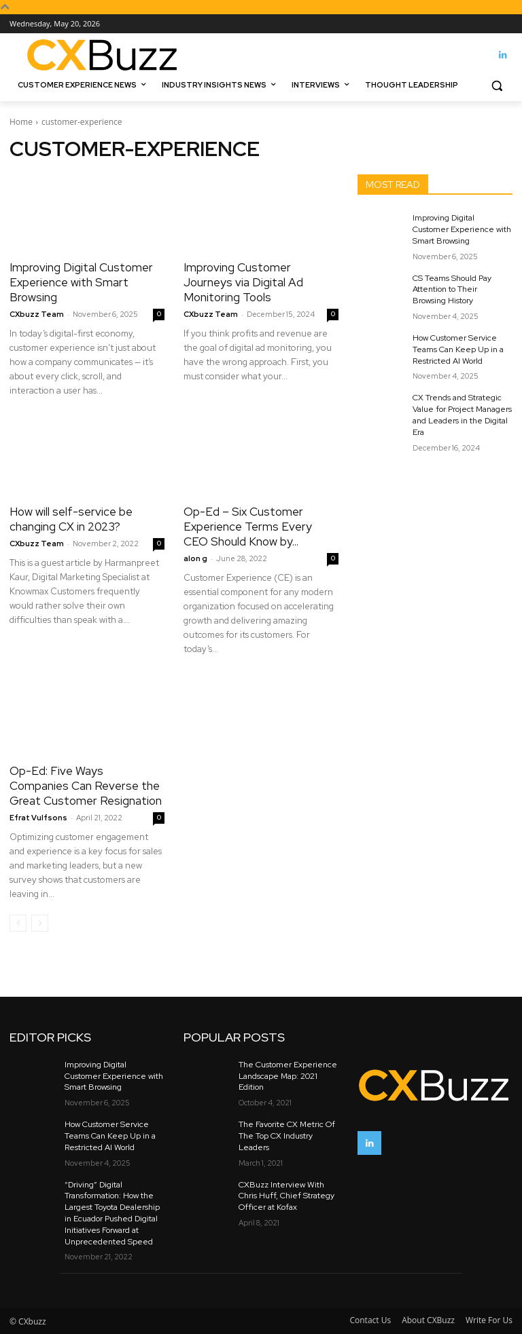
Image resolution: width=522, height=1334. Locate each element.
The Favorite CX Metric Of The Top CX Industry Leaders (287, 1136)
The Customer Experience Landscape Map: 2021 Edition (288, 1076)
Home (21, 122)
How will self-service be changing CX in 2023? (71, 519)
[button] (496, 85)
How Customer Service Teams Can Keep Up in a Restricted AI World (458, 349)
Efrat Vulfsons (38, 817)
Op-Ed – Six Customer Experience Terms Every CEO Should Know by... (248, 526)
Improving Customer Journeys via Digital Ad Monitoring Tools (243, 282)
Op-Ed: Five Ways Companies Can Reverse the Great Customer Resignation (86, 785)
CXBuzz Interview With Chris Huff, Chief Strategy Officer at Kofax (286, 1196)
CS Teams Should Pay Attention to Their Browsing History (452, 290)
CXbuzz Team (37, 314)
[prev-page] (18, 923)
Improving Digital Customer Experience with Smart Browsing (81, 282)
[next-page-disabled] (39, 923)
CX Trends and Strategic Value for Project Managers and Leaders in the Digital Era (462, 414)
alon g (195, 558)
